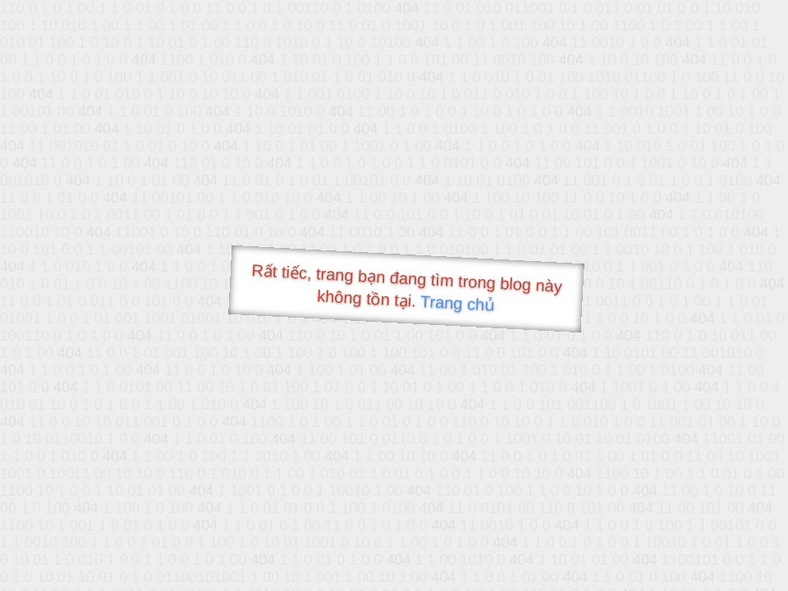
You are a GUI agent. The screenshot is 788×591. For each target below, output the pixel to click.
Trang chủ (457, 303)
